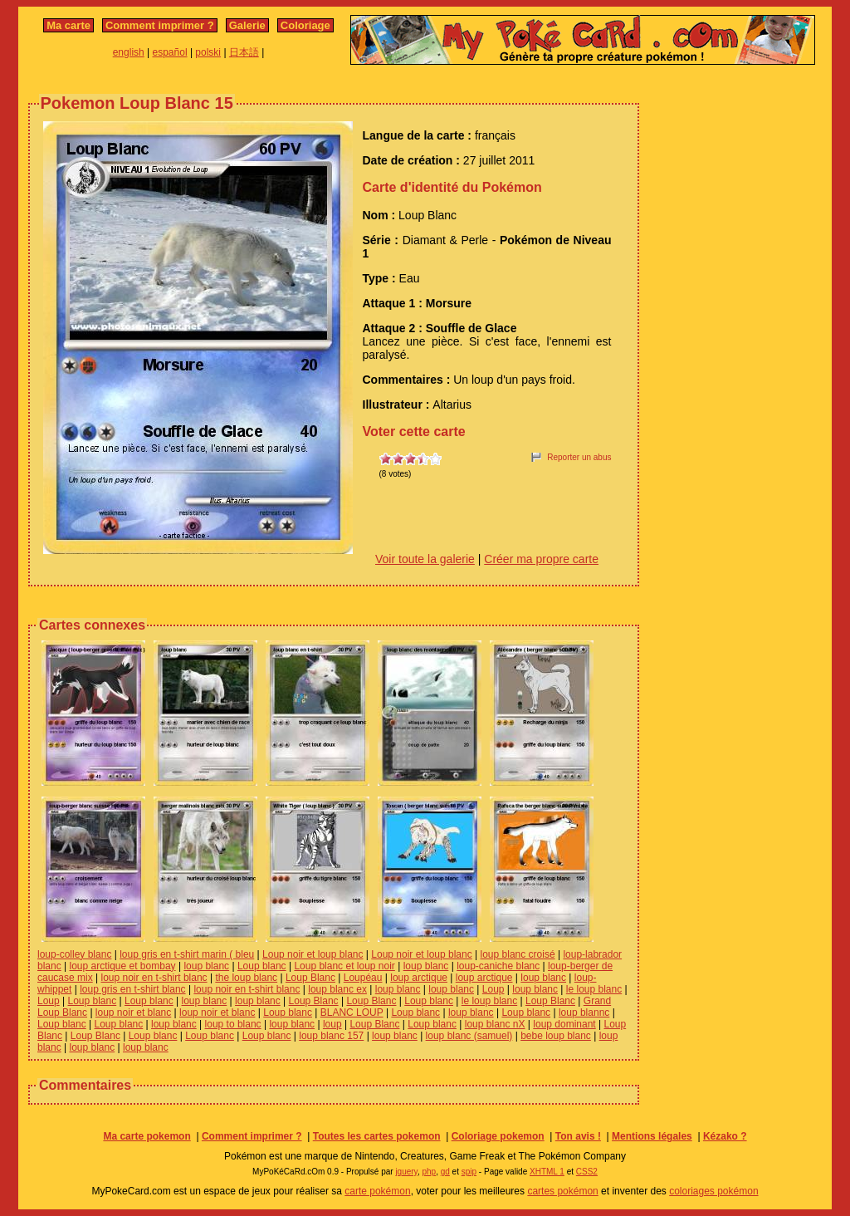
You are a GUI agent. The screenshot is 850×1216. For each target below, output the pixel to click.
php (429, 1171)
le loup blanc (594, 989)
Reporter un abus (579, 457)
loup (332, 1024)
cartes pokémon (562, 1191)
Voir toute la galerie (425, 559)
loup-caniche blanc (498, 966)
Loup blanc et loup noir (344, 966)
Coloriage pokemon (498, 1136)
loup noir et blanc (133, 1012)
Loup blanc (261, 966)
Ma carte (68, 25)
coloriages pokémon (713, 1191)
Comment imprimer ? (159, 25)
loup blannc (584, 1012)
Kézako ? (725, 1136)
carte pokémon (377, 1191)
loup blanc (206, 966)
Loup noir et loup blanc (312, 954)
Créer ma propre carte (541, 559)
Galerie (247, 25)
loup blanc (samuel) (469, 1036)
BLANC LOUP (351, 1012)
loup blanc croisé (518, 954)
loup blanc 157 (331, 1036)
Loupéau (363, 977)
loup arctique (418, 977)
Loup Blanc (310, 977)
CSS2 (587, 1171)
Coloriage (305, 25)
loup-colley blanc (74, 954)
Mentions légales (652, 1136)
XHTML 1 (547, 1171)
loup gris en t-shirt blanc (132, 989)
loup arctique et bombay (122, 966)
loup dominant (564, 1024)
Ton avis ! (578, 1136)
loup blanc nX (495, 1024)
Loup (493, 989)
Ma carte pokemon (146, 1136)
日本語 (244, 52)
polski (208, 52)
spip (469, 1171)
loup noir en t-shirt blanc (154, 977)
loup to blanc (233, 1024)
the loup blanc (246, 977)
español (170, 52)
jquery (406, 1171)
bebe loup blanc (555, 1036)
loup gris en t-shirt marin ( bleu (187, 954)
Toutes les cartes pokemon (377, 1136)
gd (445, 1171)
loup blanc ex (337, 989)
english (128, 52)
